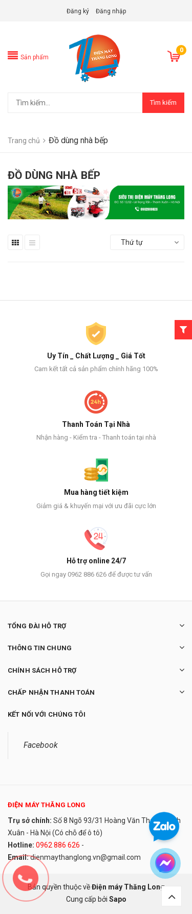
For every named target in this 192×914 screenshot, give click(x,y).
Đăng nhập (111, 11)
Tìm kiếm (163, 102)
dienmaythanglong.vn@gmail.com (85, 857)
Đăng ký (78, 11)
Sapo (117, 899)
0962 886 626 (58, 845)
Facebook (41, 745)
